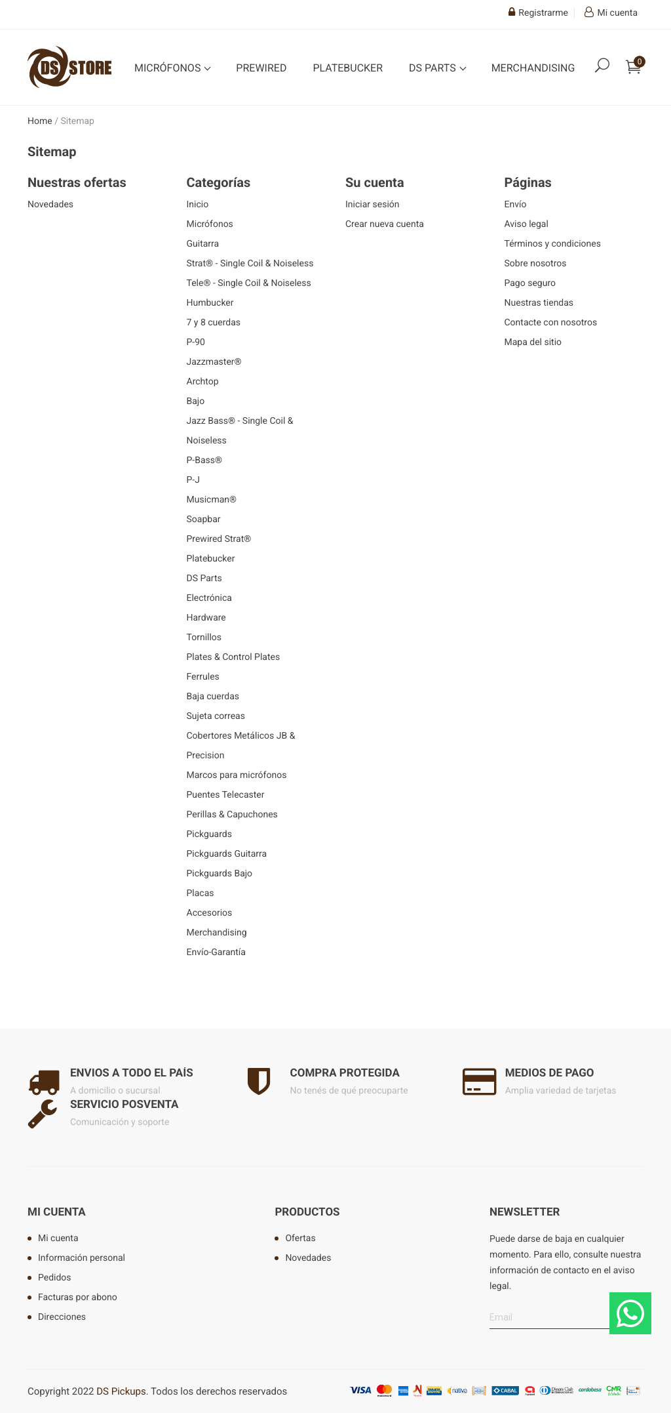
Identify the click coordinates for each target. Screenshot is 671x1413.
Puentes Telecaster (226, 795)
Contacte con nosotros (551, 322)
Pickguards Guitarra (227, 854)
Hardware (206, 618)
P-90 (196, 342)
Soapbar (204, 519)
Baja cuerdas (213, 696)
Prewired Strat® (219, 539)
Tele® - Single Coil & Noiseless (249, 283)
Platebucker (348, 68)
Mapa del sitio (533, 342)
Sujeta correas (216, 716)
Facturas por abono (77, 1297)
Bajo (196, 401)
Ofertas (300, 1238)
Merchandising (533, 68)
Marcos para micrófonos (237, 775)
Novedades (50, 204)
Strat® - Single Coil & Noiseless (250, 263)
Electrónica (209, 598)
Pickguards (209, 834)
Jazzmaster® (214, 362)
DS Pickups (120, 1391)
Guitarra (203, 244)
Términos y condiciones (553, 244)
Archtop (203, 382)
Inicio (198, 204)
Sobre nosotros (536, 263)
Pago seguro (530, 283)
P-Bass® (205, 460)
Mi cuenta (57, 1212)
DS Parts (434, 68)
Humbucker (210, 303)
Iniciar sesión (372, 204)
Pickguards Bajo (220, 874)
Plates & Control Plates (233, 657)
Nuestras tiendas (539, 303)
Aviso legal (526, 224)
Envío (516, 204)
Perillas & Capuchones (232, 814)
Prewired (261, 68)
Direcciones (62, 1317)
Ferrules (203, 677)
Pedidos (54, 1278)
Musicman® (212, 500)
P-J (193, 480)
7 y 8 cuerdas (214, 322)
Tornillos (204, 637)
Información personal (81, 1258)
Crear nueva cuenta (384, 224)
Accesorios (210, 913)
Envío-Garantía (216, 952)
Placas (200, 893)
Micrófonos (168, 68)
